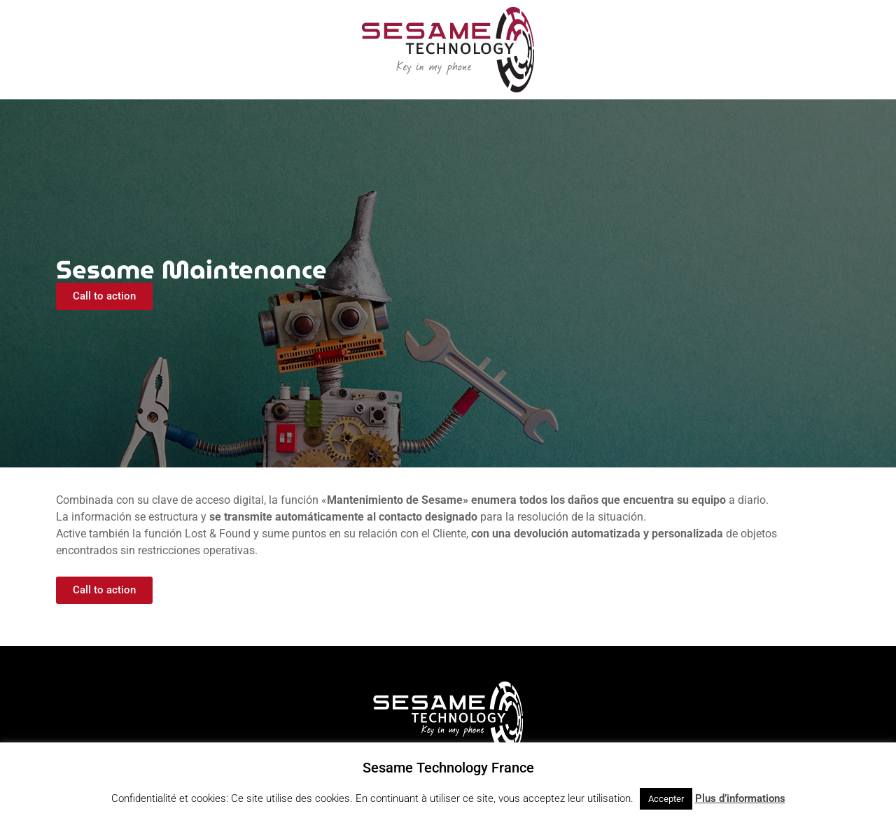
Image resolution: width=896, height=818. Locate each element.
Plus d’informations (740, 798)
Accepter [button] (666, 799)
